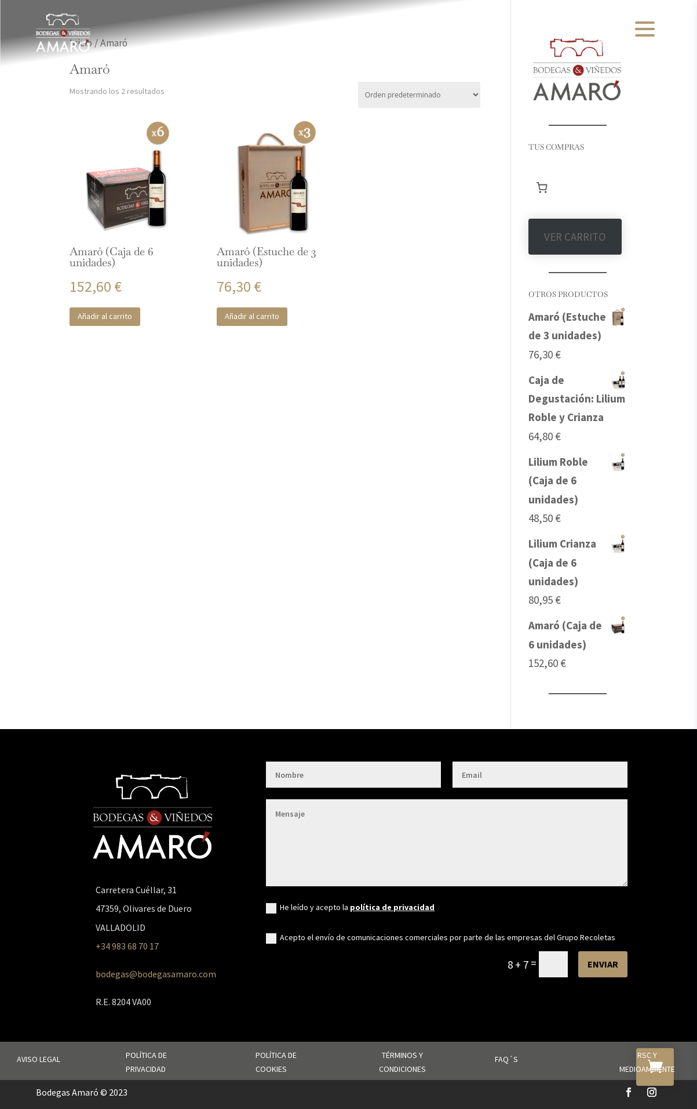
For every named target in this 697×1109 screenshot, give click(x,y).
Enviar (602, 964)
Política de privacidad (146, 1062)
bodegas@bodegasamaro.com (156, 974)
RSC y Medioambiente (647, 1062)
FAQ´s (506, 1059)
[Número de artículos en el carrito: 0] (542, 188)
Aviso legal (38, 1059)
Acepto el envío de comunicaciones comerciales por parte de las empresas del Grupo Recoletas (440, 938)
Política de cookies (276, 1062)
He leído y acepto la (350, 908)
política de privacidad (392, 907)
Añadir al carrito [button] (105, 316)
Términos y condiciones (402, 1062)
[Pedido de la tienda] (419, 95)
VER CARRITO (575, 237)
